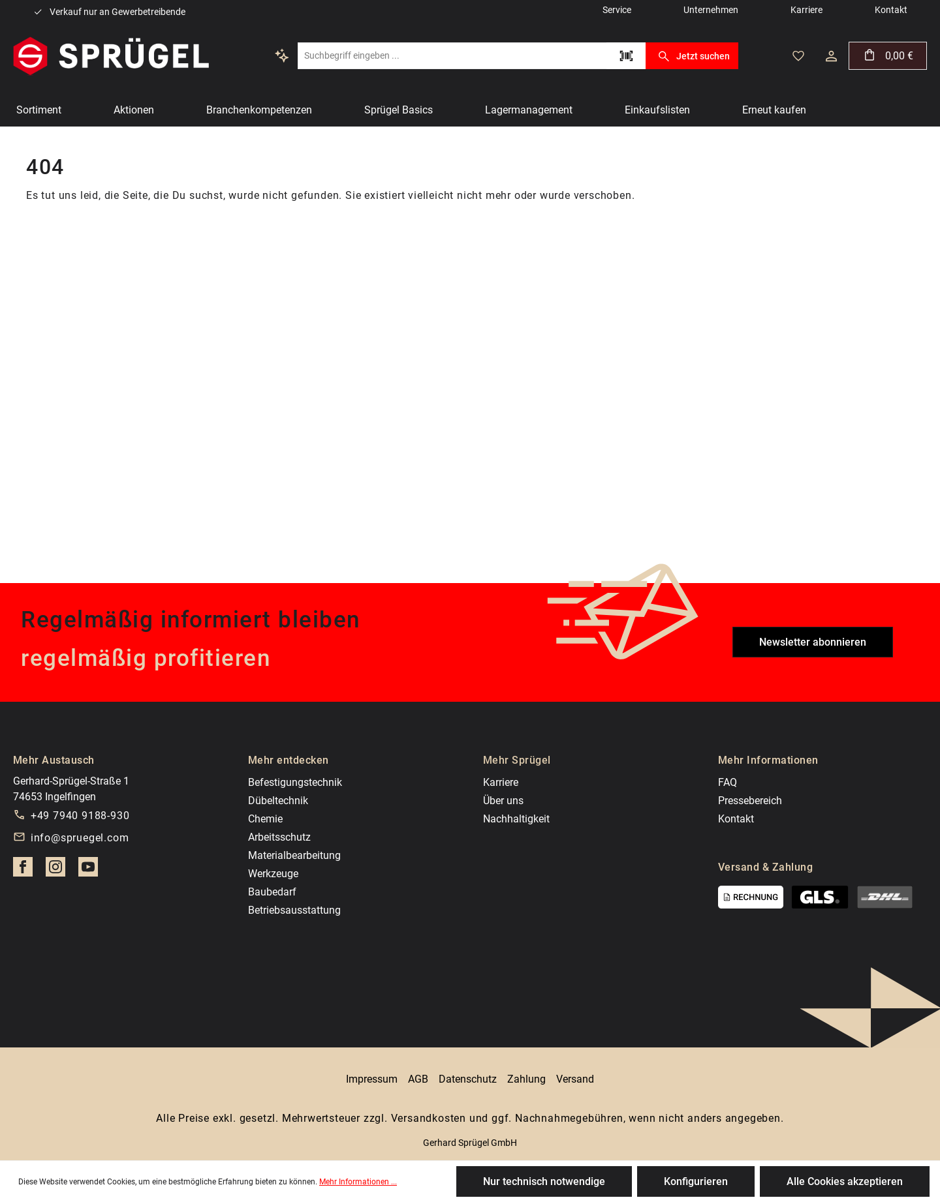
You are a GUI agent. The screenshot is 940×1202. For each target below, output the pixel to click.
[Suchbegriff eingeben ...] (452, 55)
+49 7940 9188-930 (80, 815)
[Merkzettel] (798, 56)
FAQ (727, 782)
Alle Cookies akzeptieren (845, 1181)
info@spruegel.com (80, 838)
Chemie (265, 819)
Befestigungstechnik (295, 782)
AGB (418, 1079)
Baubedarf (272, 892)
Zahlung (526, 1079)
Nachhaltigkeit (516, 819)
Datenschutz (468, 1079)
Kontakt (736, 819)
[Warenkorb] (888, 56)
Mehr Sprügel (517, 760)
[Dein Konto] (831, 56)
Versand (575, 1079)
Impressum (372, 1079)
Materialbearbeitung (294, 855)
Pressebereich (750, 800)
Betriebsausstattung (294, 910)
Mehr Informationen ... (358, 1181)
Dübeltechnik (278, 800)
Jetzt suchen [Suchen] (691, 56)
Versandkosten (428, 1118)
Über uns (503, 800)
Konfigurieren (696, 1181)
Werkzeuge (273, 873)
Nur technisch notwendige (544, 1181)
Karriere (500, 782)
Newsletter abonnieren (812, 642)
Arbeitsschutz (279, 837)
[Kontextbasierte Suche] (282, 55)
